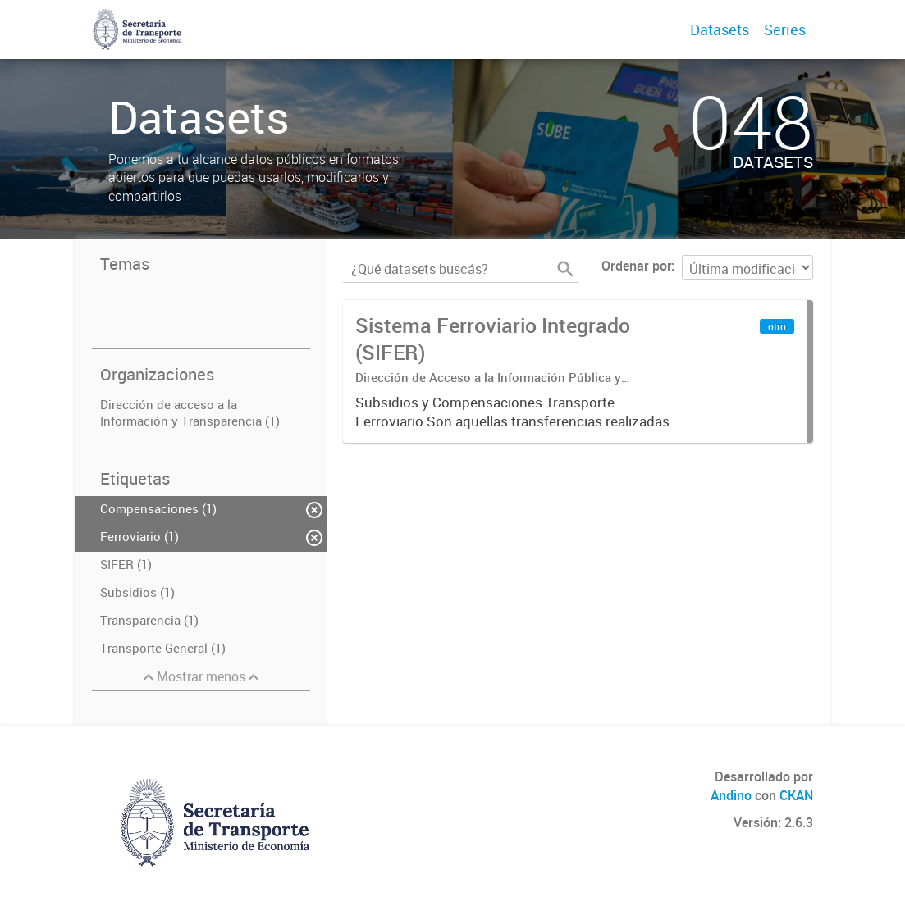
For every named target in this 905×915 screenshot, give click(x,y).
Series (785, 29)
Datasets (719, 29)
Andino (731, 795)
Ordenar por (636, 265)
